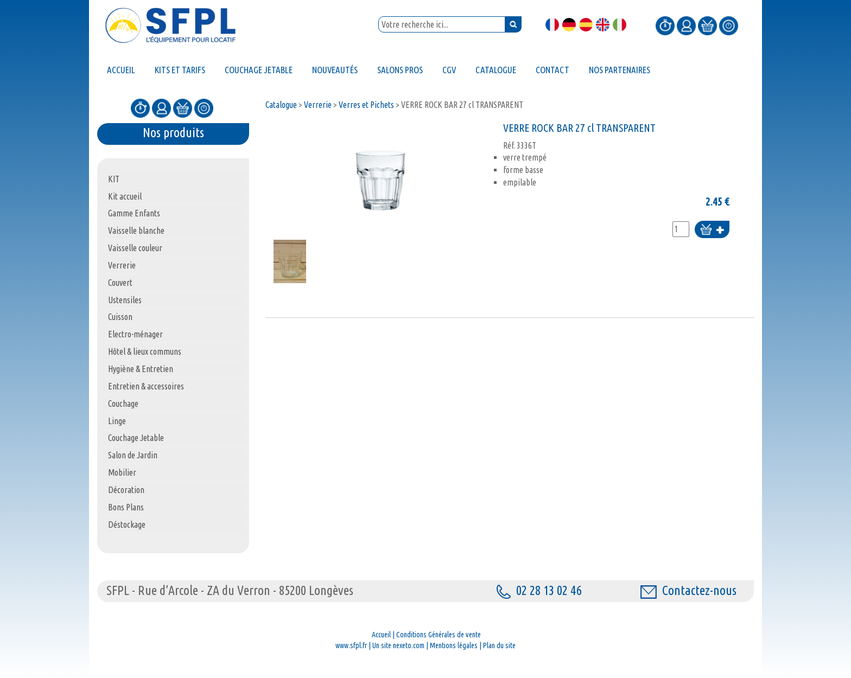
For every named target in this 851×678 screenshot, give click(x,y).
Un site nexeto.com (398, 645)
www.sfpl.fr (351, 645)
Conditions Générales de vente (438, 634)
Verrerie (318, 105)
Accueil (381, 634)
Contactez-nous (688, 590)
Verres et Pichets (366, 105)
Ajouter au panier (712, 230)
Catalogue (281, 105)
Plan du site (499, 645)
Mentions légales (454, 645)
